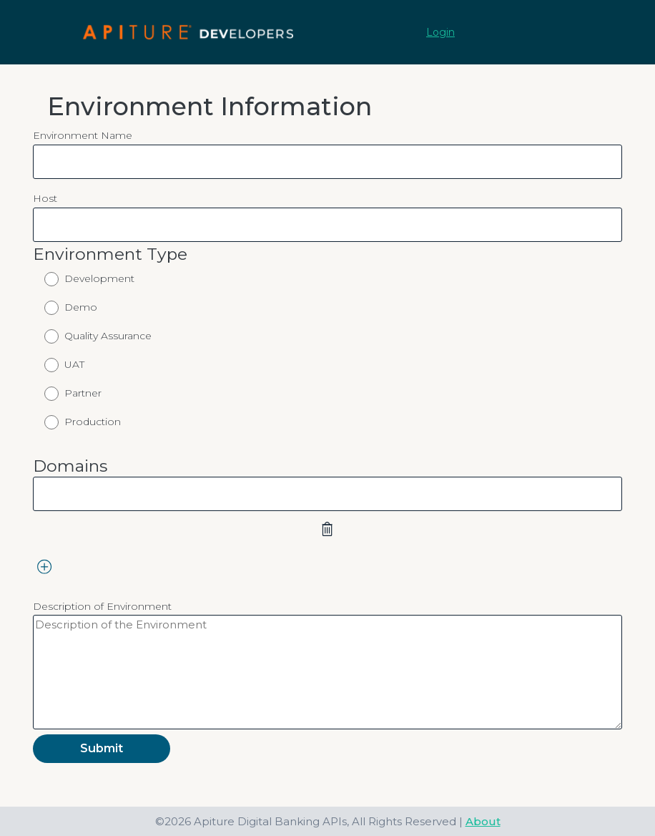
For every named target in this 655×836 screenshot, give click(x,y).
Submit (101, 748)
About (483, 821)
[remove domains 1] (327, 529)
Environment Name (82, 135)
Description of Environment (102, 606)
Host (45, 198)
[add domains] (44, 566)
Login (440, 32)
